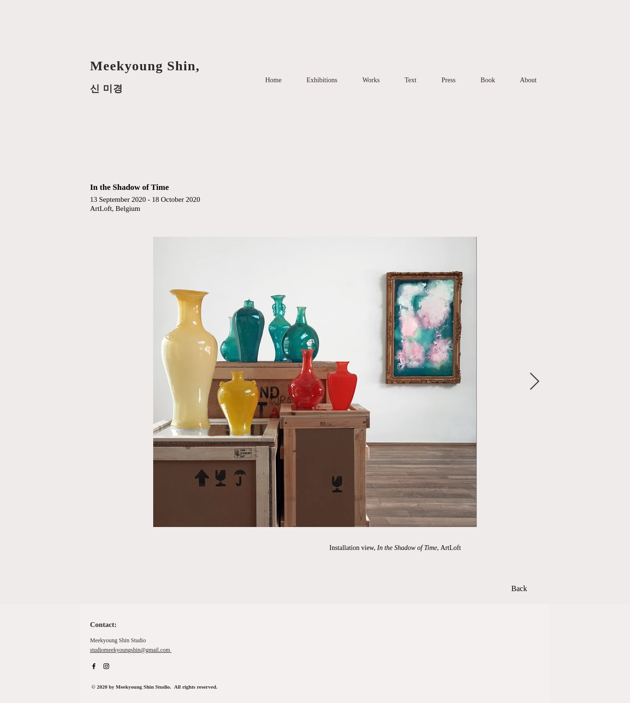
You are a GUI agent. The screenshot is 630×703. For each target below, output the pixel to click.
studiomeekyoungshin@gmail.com (130, 650)
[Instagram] (106, 666)
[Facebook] (94, 666)
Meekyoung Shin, (147, 65)
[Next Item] (534, 382)
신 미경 (106, 88)
